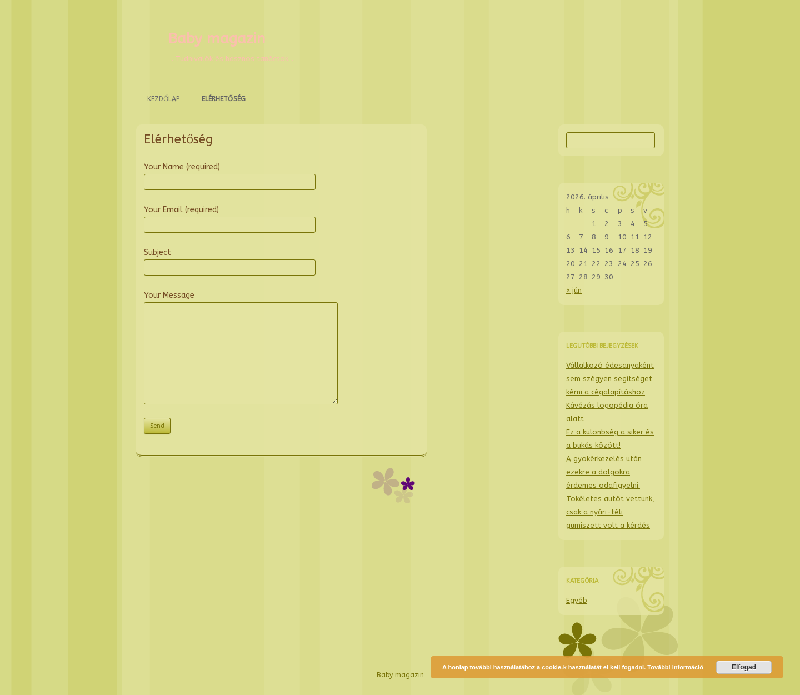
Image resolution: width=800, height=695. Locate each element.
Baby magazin (216, 38)
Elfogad (744, 667)
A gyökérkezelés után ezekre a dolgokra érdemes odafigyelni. (604, 471)
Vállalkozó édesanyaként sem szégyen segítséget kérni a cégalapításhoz (610, 378)
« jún (574, 290)
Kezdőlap (163, 99)
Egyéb (576, 600)
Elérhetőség (224, 99)
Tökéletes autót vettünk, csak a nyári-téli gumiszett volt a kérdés (610, 511)
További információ (675, 667)
